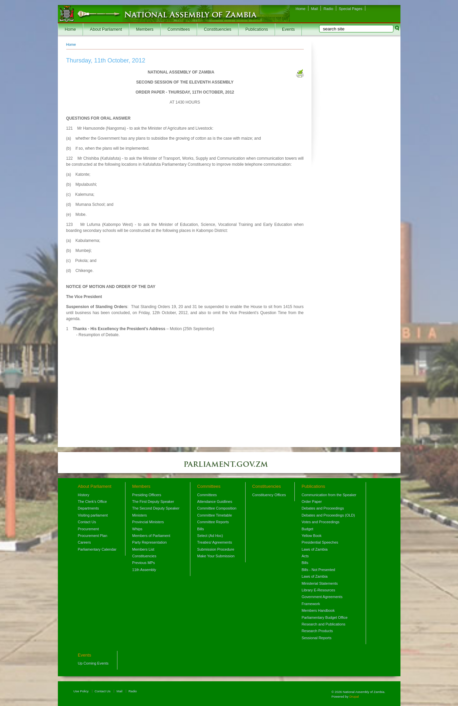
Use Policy (81, 691)
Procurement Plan (92, 536)
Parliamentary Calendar (97, 549)
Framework (310, 604)
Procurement (88, 529)
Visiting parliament (93, 515)
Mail (314, 9)
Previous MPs (143, 563)
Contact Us (87, 522)
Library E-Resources (318, 590)
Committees (179, 29)
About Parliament (106, 29)
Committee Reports (213, 522)
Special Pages (350, 9)
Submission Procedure (215, 549)
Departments (88, 508)
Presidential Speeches (319, 542)
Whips (137, 529)
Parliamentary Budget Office (324, 617)
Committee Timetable (214, 515)
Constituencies (218, 29)
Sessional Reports (316, 638)
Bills (200, 529)
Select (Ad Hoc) (210, 536)
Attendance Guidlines (214, 502)
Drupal (354, 696)
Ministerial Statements (319, 583)
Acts (304, 556)
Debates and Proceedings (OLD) (328, 515)
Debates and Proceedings (322, 508)
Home (300, 9)
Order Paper (311, 502)
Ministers (139, 515)
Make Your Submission (216, 556)
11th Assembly (144, 570)
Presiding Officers (146, 495)
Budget (307, 529)
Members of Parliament (151, 536)
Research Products (317, 631)
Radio (328, 9)
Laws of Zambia (314, 549)
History (83, 495)
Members (145, 29)
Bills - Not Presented (318, 570)
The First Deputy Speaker (153, 502)
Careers (84, 542)
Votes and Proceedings (320, 522)
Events (288, 29)
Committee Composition (216, 508)
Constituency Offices (269, 495)
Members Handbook (318, 610)
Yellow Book (311, 536)
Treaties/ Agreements (214, 542)
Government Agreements (321, 597)
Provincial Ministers (148, 522)
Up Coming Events (93, 663)
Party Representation (149, 542)
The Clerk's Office (92, 502)
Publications (257, 29)
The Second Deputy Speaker (155, 508)
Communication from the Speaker (328, 495)
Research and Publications (323, 624)
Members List (143, 549)
